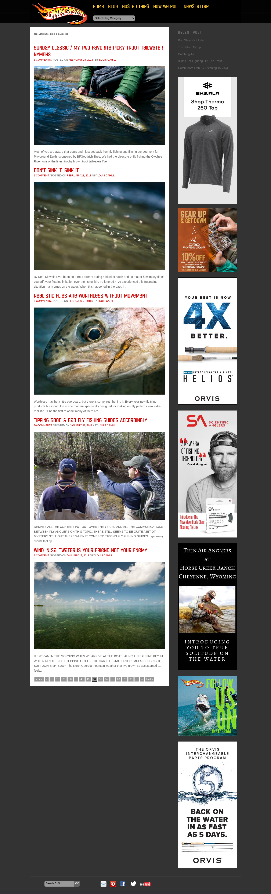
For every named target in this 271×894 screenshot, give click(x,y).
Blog (113, 6)
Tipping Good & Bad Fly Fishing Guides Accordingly (90, 420)
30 (70, 679)
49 (88, 679)
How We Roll (166, 6)
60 (118, 679)
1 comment (41, 175)
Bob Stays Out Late (191, 40)
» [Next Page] (142, 679)
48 (81, 679)
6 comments (42, 59)
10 (57, 679)
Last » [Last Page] (149, 679)
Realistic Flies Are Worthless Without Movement (90, 295)
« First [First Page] (39, 679)
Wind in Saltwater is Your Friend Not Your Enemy (90, 550)
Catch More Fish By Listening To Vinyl (203, 68)
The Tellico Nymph (190, 47)
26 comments (43, 425)
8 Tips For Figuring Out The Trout (200, 61)
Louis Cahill (107, 59)
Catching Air (186, 54)
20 (63, 679)
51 (100, 679)
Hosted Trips (135, 6)
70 (124, 679)
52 (106, 679)
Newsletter (196, 6)
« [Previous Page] (46, 679)
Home (98, 6)
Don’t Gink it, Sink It (56, 170)
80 (131, 679)
